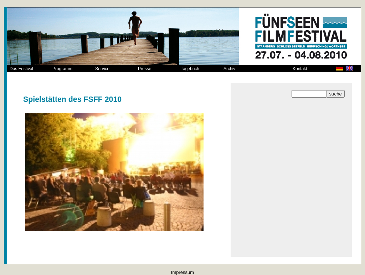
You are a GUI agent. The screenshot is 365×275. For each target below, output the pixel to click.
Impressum (182, 272)
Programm (62, 68)
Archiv (229, 68)
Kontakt (300, 68)
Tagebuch (190, 68)
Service (102, 68)
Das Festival (21, 68)
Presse (144, 68)
